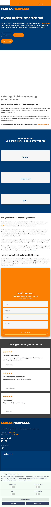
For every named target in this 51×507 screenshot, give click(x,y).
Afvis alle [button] (13, 503)
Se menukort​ (7, 35)
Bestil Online (7, 41)
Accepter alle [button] (37, 503)
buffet (3, 225)
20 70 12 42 (15, 434)
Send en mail (11, 432)
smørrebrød (46, 23)
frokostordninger (43, 124)
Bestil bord (18, 35)
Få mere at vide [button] (25, 499)
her (34, 250)
